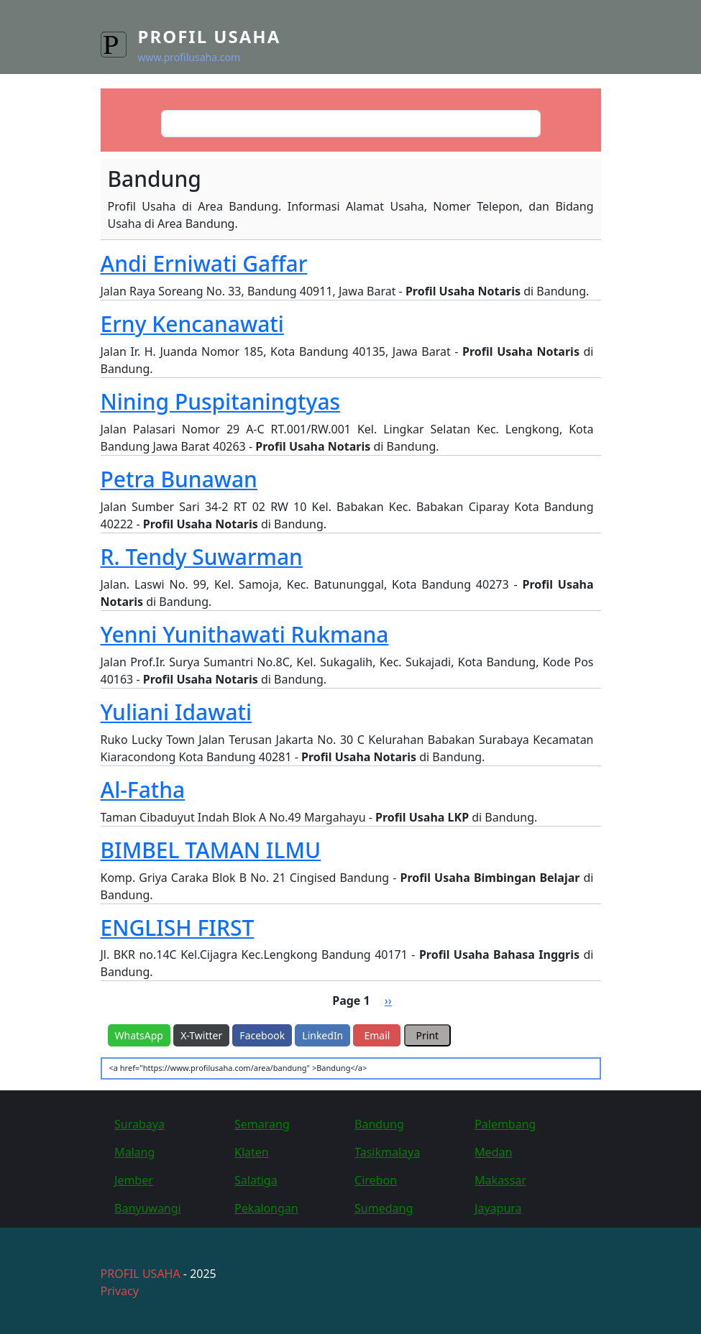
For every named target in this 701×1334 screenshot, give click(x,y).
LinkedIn (322, 1035)
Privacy (120, 1291)
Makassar (500, 1180)
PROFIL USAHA (140, 1274)
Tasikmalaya (387, 1152)
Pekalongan (266, 1208)
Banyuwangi (147, 1208)
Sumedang (383, 1208)
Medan (493, 1152)
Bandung (379, 1124)
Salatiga (256, 1180)
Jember (133, 1180)
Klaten (251, 1152)
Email (377, 1035)
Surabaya (139, 1124)
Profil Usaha (209, 36)
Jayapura (498, 1208)
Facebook (262, 1035)
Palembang (505, 1124)
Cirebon (375, 1180)
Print (427, 1035)
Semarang (262, 1124)
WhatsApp (139, 1035)
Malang (134, 1152)
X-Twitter (201, 1035)
